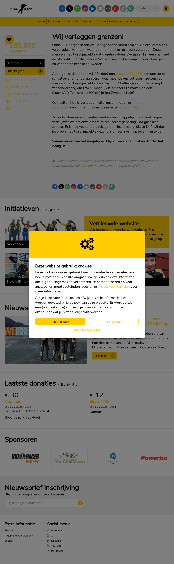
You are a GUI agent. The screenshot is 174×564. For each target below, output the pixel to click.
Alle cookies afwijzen (87, 330)
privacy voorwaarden (114, 286)
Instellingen (114, 321)
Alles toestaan (60, 321)
